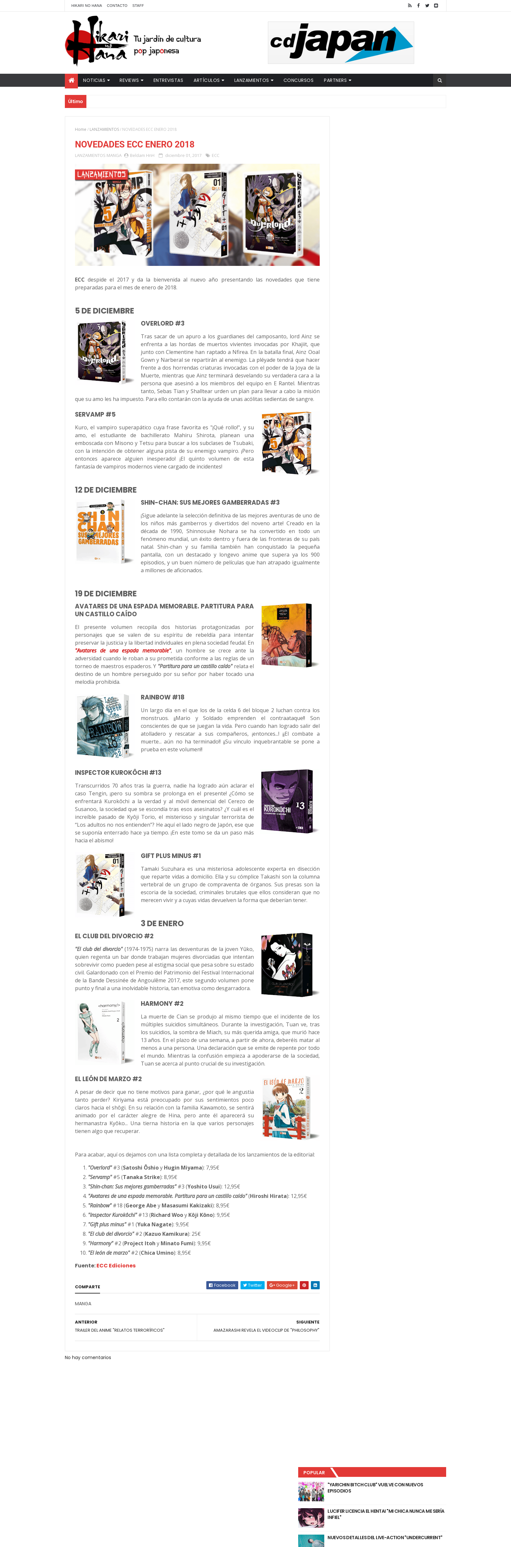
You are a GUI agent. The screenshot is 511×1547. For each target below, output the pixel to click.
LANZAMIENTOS (104, 129)
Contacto (117, 6)
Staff (138, 6)
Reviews (129, 80)
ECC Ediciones (116, 1315)
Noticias (94, 80)
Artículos (207, 80)
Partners (335, 80)
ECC (215, 156)
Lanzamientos (251, 80)
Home (80, 129)
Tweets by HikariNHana (353, 254)
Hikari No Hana (86, 6)
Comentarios (417, 215)
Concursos (299, 80)
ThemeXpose (180, 1538)
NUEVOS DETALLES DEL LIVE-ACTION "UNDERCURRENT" (395, 189)
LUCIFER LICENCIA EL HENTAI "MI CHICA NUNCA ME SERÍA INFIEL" (397, 163)
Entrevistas (168, 80)
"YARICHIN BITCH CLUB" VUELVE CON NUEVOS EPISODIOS (395, 137)
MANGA (114, 156)
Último (357, 215)
